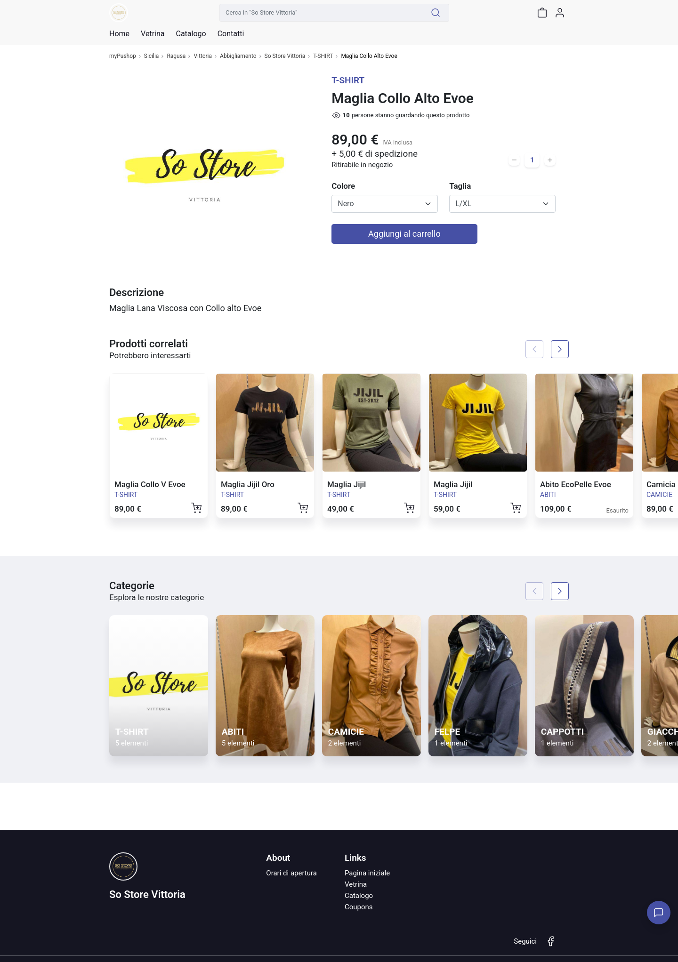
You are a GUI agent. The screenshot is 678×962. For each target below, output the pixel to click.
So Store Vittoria (285, 56)
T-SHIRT (323, 56)
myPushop (122, 56)
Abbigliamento (238, 56)
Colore (343, 186)
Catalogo (191, 34)
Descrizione (136, 292)
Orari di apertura (291, 873)
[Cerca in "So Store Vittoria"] (321, 13)
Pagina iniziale (367, 873)
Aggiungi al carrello (404, 234)
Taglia (460, 186)
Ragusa (176, 56)
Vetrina (356, 884)
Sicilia (151, 56)
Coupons (359, 907)
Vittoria (203, 56)
